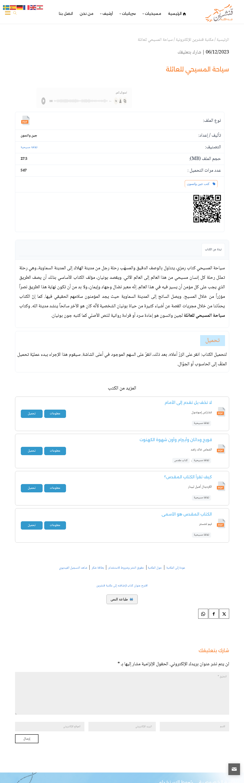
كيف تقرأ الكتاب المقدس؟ (188, 477)
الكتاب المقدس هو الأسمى (187, 514)
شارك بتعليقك (189, 52)
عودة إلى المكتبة (175, 568)
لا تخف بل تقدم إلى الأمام (188, 402)
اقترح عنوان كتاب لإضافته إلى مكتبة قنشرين (122, 585)
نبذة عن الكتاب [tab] (213, 249)
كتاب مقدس (181, 460)
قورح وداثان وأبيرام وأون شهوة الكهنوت (176, 439)
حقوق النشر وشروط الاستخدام (126, 568)
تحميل (212, 341)
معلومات (55, 413)
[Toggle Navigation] (8, 13)
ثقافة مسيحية (29, 147)
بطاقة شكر (98, 568)
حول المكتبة (155, 568)
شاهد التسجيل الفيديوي (73, 568)
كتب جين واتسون (201, 184)
